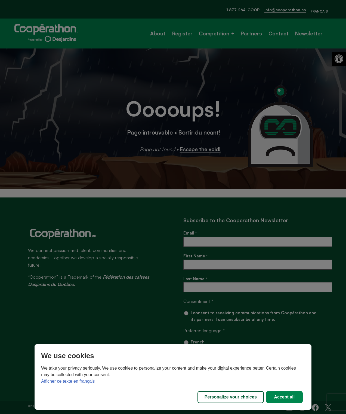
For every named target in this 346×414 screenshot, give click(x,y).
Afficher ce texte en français (68, 381)
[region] (173, 377)
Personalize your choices (231, 397)
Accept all (284, 397)
